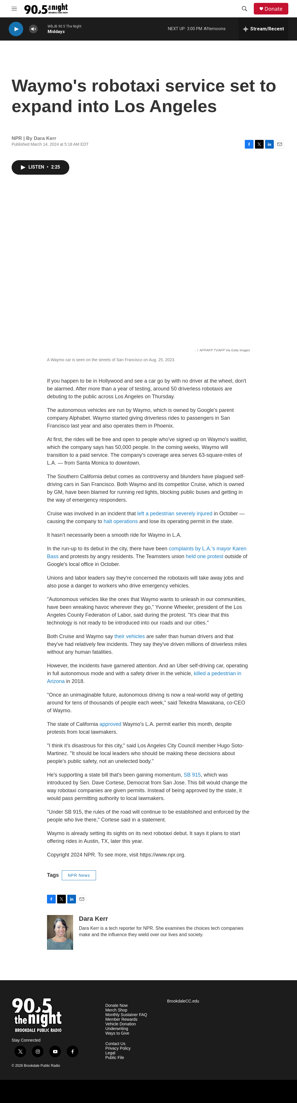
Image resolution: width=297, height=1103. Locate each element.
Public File (114, 1057)
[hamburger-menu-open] (14, 8)
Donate (273, 9)
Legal (110, 1053)
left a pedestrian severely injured (174, 513)
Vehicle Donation (120, 1024)
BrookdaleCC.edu (183, 1001)
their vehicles (129, 636)
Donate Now (116, 1005)
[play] (16, 29)
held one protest (204, 556)
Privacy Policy (118, 1048)
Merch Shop (116, 1010)
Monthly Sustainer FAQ (126, 1015)
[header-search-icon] (244, 8)
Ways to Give (117, 1033)
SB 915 (192, 775)
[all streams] (263, 29)
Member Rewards (121, 1019)
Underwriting (116, 1029)
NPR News (79, 875)
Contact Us (115, 1044)
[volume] (33, 29)
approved (110, 724)
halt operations (121, 521)
